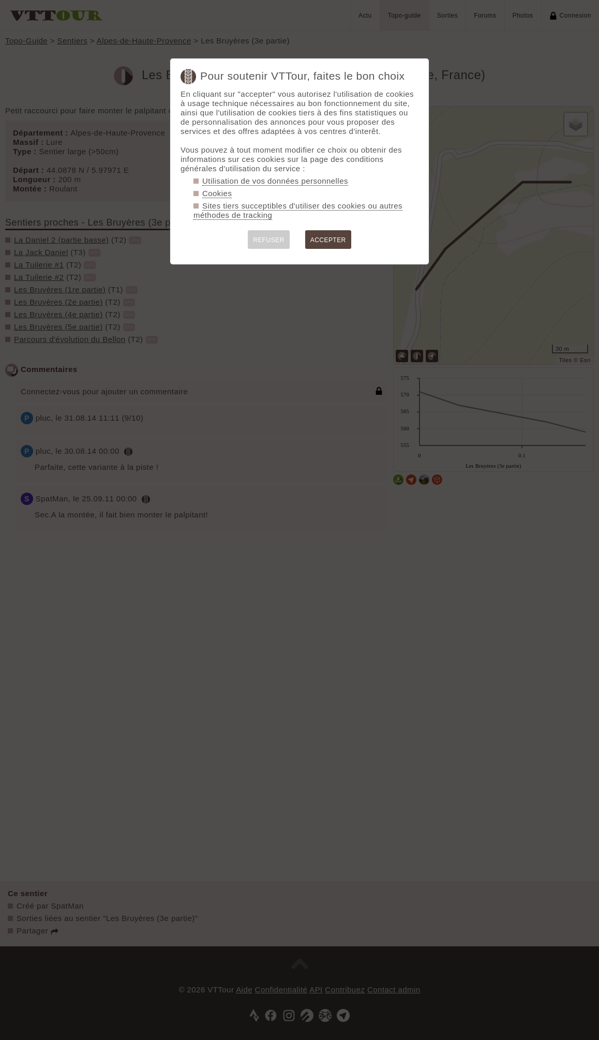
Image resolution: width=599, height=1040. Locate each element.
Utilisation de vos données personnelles (275, 180)
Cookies (217, 193)
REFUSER (268, 240)
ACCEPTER (328, 240)
